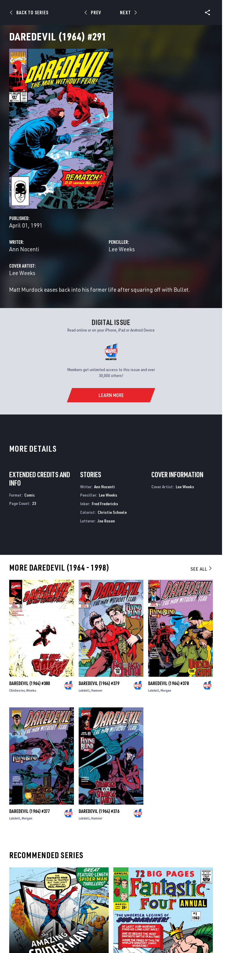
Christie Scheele (112, 512)
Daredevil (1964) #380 (29, 683)
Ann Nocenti (24, 249)
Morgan (166, 690)
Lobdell (84, 690)
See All (202, 569)
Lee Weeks (122, 249)
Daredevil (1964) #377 (29, 811)
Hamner (96, 690)
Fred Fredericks (105, 503)
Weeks (31, 690)
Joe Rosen (106, 520)
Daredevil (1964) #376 (99, 811)
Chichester (17, 690)
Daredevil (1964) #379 (99, 683)
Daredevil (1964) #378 (168, 683)
